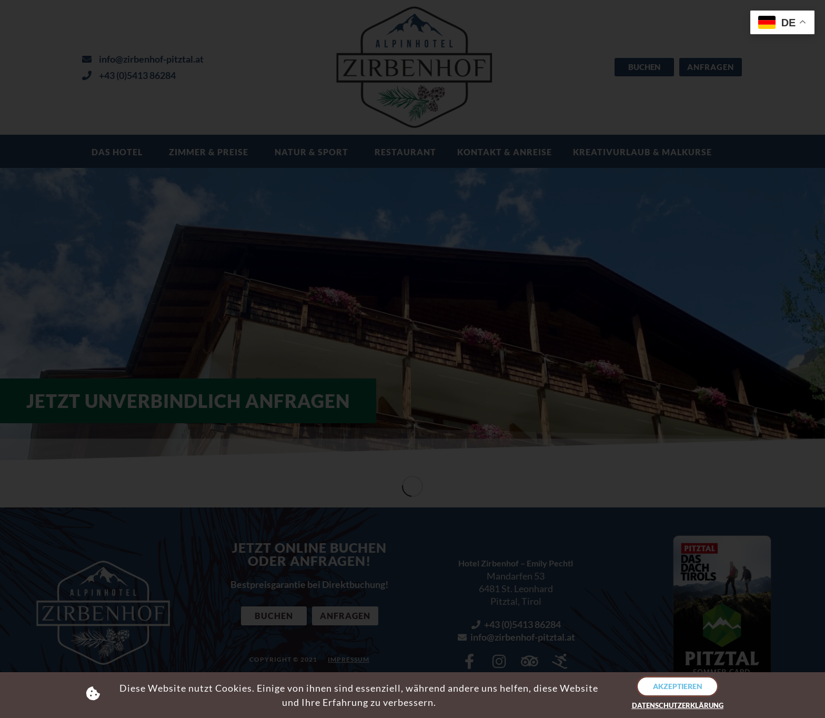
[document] (412, 359)
